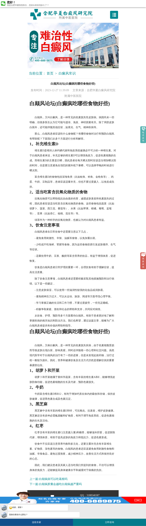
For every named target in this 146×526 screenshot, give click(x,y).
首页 (50, 73)
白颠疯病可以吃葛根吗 (53, 478)
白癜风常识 (67, 73)
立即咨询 (111, 521)
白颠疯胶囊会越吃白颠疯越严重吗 (60, 484)
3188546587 (93, 495)
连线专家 (36, 522)
